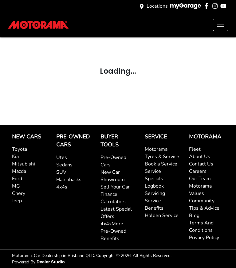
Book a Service (161, 164)
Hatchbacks (68, 179)
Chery (18, 193)
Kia (15, 156)
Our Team (200, 178)
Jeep (17, 200)
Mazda (19, 171)
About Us (199, 156)
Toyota (19, 149)
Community (201, 200)
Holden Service (162, 215)
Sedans (64, 164)
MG (16, 186)
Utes (61, 157)
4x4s (61, 187)
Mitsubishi (23, 164)
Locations (157, 6)
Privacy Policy (204, 237)
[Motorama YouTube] (224, 6)
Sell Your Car (115, 187)
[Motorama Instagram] (216, 6)
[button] (220, 25)
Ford (17, 178)
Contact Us (201, 164)
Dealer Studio (51, 262)
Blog (194, 215)
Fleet (195, 149)
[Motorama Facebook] (207, 6)
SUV (61, 172)
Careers (197, 171)
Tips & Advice (204, 208)
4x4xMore (111, 223)
